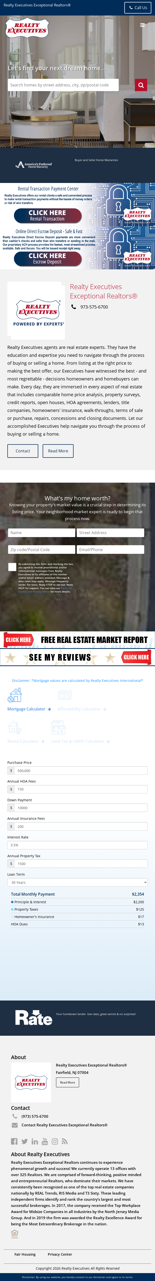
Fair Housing (25, 1254)
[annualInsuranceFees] (81, 826)
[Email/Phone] (110, 549)
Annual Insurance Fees (26, 819)
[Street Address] (110, 532)
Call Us (138, 7)
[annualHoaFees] (81, 789)
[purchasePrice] (81, 770)
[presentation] (46, 608)
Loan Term (16, 874)
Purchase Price (19, 763)
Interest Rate (17, 837)
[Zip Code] (42, 549)
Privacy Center (60, 1254)
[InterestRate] (77, 845)
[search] (141, 85)
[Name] (42, 532)
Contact (23, 451)
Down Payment (19, 800)
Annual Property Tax (23, 856)
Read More (59, 451)
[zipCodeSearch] (63, 85)
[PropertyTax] (81, 864)
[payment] (81, 808)
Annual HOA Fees (21, 781)
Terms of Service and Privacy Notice (45, 589)
